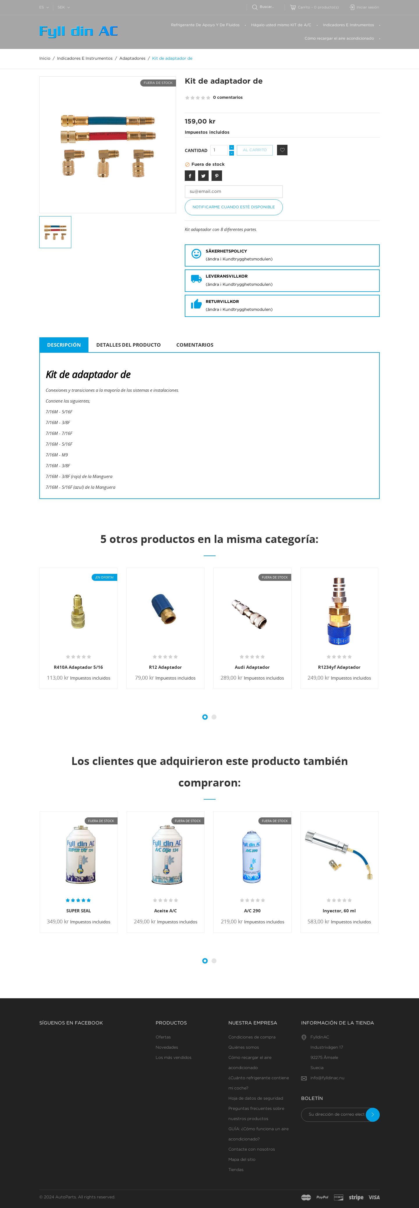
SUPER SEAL (78, 911)
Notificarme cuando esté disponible (234, 207)
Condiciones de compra (252, 1037)
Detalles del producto (128, 344)
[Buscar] (268, 7)
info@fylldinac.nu (327, 1078)
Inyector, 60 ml (339, 911)
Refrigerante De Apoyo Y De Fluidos (205, 25)
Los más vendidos (173, 1057)
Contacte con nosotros (251, 1149)
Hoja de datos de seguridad (255, 1098)
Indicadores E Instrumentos (348, 25)
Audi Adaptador (252, 667)
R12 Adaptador (165, 667)
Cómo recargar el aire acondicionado (339, 38)
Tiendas (236, 1170)
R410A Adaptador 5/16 (78, 667)
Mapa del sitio (241, 1159)
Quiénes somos (243, 1047)
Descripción (64, 344)
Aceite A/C (165, 911)
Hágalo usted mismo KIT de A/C (281, 25)
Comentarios (194, 344)
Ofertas (163, 1037)
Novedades (167, 1047)
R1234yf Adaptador (339, 667)
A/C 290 (252, 911)
